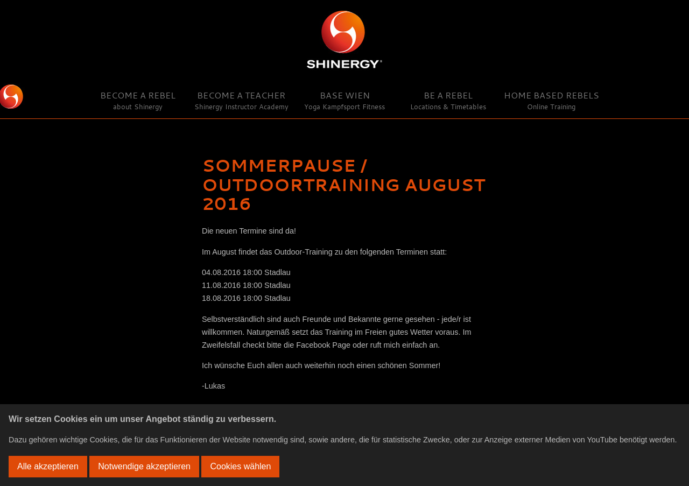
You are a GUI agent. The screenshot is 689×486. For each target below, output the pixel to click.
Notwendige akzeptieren (144, 466)
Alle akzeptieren (48, 466)
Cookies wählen (240, 466)
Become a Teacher (241, 100)
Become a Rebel (137, 100)
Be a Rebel (448, 100)
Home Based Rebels (551, 100)
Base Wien (344, 100)
